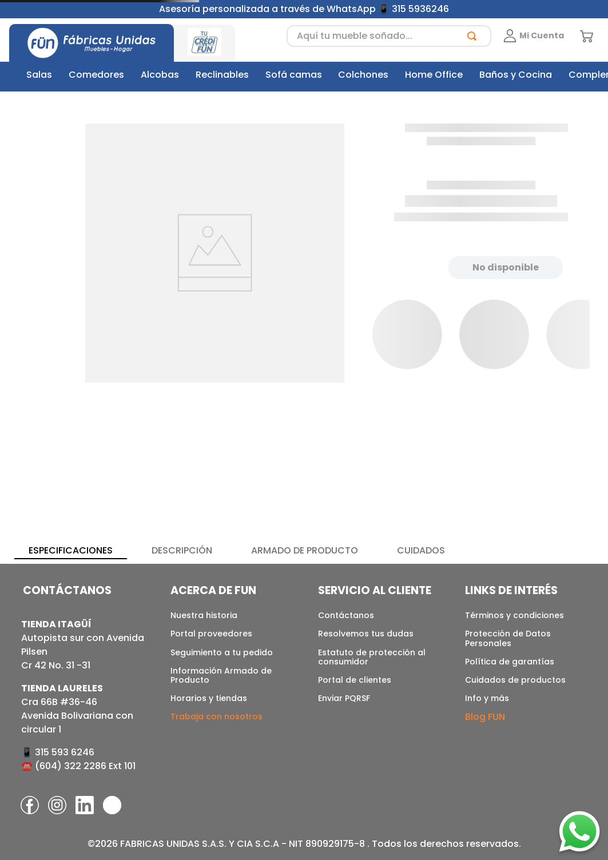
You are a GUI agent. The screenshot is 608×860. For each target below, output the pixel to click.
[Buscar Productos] (474, 36)
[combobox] (389, 36)
